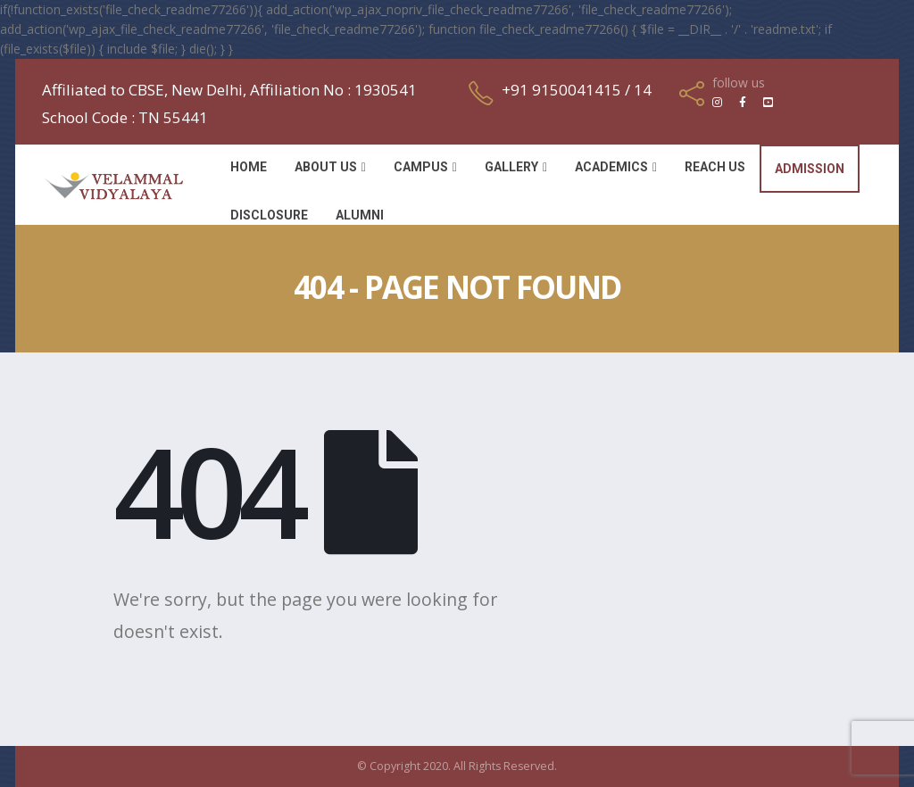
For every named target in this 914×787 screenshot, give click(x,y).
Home (248, 167)
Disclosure (269, 215)
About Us (326, 167)
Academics (611, 167)
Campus (421, 167)
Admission (809, 169)
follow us (738, 83)
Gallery (511, 167)
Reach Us (715, 167)
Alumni (360, 215)
